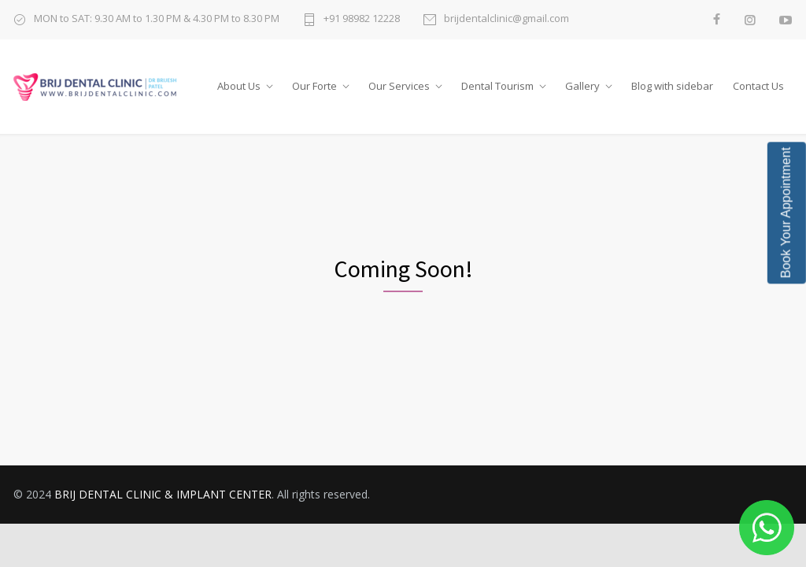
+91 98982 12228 (362, 19)
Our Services (399, 86)
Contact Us (758, 86)
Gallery (582, 86)
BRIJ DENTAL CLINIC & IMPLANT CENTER (163, 494)
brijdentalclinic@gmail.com (506, 19)
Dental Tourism (497, 86)
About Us (239, 86)
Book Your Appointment (786, 212)
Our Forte (314, 86)
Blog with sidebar (672, 86)
